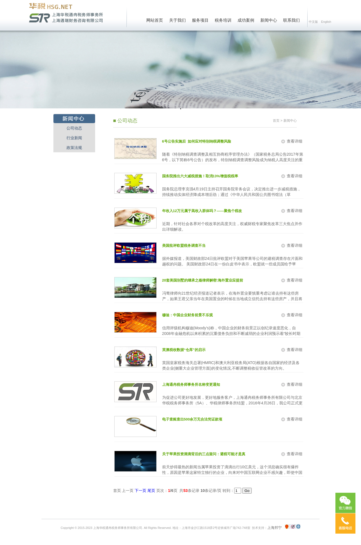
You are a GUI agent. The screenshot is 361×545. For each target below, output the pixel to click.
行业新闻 (74, 138)
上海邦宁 (274, 528)
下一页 (140, 490)
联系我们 (291, 20)
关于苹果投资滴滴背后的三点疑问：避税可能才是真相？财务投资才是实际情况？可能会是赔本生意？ (203, 454)
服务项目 (200, 20)
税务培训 (223, 20)
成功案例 (246, 20)
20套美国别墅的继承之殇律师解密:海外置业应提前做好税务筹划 (202, 281)
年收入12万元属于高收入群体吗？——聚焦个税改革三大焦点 (202, 211)
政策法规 (74, 147)
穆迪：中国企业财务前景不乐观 (187, 315)
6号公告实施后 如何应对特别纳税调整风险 (196, 141)
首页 (276, 121)
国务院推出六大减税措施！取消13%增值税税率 (200, 176)
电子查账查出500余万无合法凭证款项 (192, 419)
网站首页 (154, 20)
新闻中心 (268, 20)
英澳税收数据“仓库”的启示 (184, 350)
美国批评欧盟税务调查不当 (184, 245)
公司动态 (74, 128)
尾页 (151, 490)
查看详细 (294, 141)
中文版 (313, 21)
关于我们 (177, 20)
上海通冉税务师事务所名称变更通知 (191, 384)
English (326, 21)
